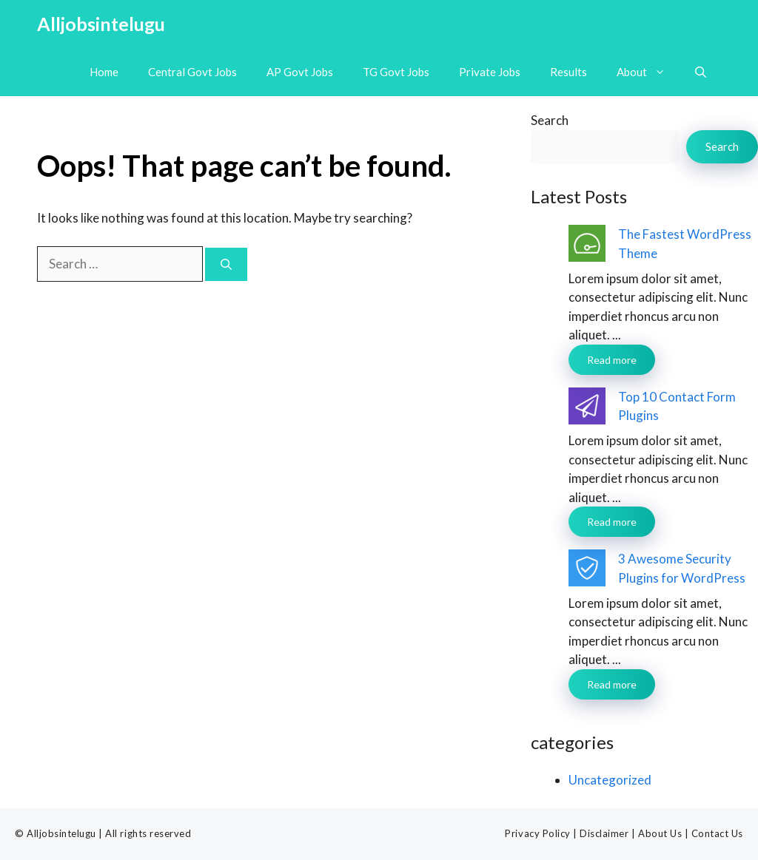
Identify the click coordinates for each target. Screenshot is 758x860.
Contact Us (717, 833)
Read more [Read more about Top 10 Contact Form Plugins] (612, 521)
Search (549, 120)
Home (104, 71)
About (648, 72)
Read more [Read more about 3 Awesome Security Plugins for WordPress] (612, 684)
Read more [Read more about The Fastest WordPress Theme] (612, 359)
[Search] (226, 264)
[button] (700, 72)
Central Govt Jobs (192, 71)
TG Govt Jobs (396, 71)
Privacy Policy (537, 833)
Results (568, 71)
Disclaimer (604, 833)
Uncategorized (609, 780)
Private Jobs (489, 71)
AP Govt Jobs (299, 71)
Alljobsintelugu (101, 24)
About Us (660, 833)
